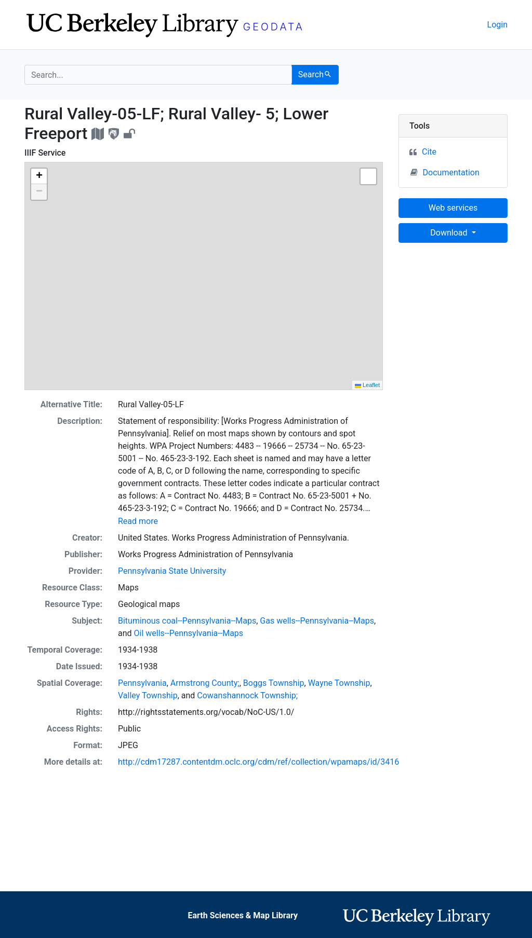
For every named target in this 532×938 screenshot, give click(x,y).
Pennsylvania (142, 683)
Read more (138, 521)
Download (449, 233)
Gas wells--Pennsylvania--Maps (317, 621)
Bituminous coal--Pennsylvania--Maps (187, 621)
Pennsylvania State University (172, 571)
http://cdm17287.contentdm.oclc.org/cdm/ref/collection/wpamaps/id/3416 (258, 762)
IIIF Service (44, 153)
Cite (429, 152)
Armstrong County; (205, 683)
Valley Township (148, 695)
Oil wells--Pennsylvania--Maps (189, 633)
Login (497, 25)
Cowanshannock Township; (247, 695)
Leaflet (367, 385)
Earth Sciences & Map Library (243, 915)
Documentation (445, 172)
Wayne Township (339, 683)
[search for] (158, 75)
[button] (39, 176)
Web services (453, 208)
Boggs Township (273, 683)
